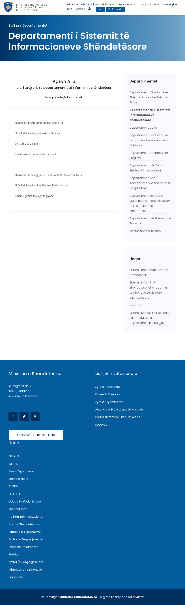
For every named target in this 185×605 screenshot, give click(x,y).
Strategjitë (169, 4)
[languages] (90, 9)
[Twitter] (24, 416)
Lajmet (80, 9)
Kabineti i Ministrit (99, 4)
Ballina (13, 25)
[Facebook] (13, 416)
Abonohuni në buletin (36, 435)
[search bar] (100, 9)
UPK (69, 9)
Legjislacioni (148, 4)
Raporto (117, 9)
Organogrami (126, 4)
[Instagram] (35, 416)
